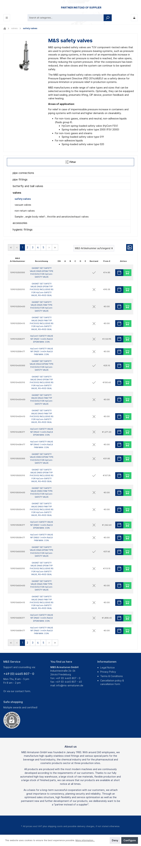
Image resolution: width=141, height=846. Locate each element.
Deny (115, 840)
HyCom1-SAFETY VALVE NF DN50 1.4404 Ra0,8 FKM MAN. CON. (41, 537)
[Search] (108, 17)
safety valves (23, 198)
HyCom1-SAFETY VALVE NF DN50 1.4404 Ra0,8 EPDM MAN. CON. (41, 525)
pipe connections (23, 173)
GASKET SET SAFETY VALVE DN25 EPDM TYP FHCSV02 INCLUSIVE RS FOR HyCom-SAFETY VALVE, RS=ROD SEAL (41, 289)
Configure (129, 840)
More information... (85, 840)
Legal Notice (107, 667)
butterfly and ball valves (28, 186)
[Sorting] (93, 248)
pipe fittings (20, 179)
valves (17, 192)
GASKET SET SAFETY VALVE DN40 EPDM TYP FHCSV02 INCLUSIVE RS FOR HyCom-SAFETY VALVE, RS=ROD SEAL (41, 382)
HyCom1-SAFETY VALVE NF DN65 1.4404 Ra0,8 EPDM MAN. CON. (41, 618)
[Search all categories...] (66, 17)
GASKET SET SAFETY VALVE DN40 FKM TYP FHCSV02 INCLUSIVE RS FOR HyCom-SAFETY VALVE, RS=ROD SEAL (41, 416)
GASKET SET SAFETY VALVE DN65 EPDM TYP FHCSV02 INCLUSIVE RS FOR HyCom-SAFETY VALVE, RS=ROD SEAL (41, 568)
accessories (20, 223)
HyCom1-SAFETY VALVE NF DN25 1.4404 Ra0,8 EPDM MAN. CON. (41, 339)
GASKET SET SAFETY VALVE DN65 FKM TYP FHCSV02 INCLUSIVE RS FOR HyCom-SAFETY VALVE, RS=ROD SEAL (41, 602)
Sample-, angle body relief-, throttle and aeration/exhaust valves (52, 216)
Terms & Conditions (111, 676)
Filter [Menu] (70, 161)
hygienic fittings (23, 229)
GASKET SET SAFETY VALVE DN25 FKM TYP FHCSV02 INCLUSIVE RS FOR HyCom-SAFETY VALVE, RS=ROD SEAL (41, 323)
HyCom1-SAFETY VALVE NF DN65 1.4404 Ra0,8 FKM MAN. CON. (41, 630)
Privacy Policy (108, 671)
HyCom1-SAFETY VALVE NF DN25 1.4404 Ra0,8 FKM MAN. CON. (41, 351)
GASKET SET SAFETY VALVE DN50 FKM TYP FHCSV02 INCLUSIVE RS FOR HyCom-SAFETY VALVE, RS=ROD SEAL (41, 509)
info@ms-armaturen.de (69, 685)
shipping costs (55, 826)
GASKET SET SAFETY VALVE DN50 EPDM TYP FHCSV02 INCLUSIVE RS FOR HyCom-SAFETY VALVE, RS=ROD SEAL (41, 475)
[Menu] (6, 17)
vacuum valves (23, 204)
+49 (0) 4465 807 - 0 (18, 674)
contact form (22, 691)
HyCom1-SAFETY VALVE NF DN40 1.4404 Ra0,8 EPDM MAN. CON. (41, 432)
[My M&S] (134, 17)
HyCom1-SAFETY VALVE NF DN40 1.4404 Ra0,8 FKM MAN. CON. (41, 444)
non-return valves (25, 210)
